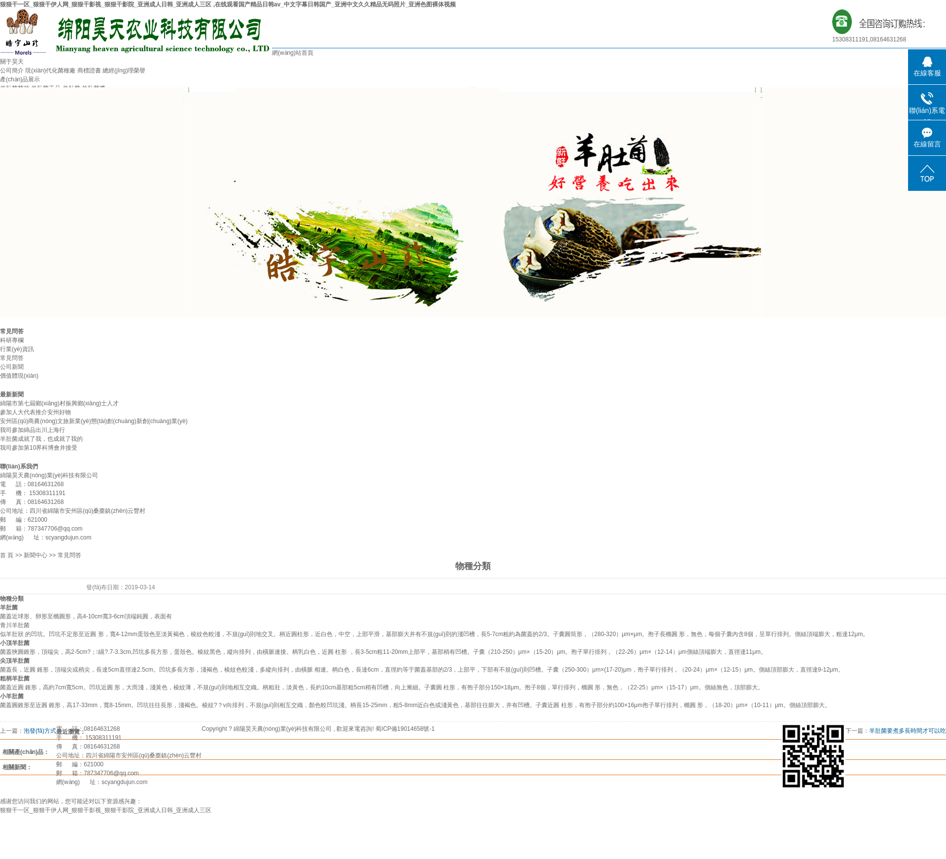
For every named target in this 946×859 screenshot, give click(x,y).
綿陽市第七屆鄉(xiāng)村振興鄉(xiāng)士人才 (59, 403)
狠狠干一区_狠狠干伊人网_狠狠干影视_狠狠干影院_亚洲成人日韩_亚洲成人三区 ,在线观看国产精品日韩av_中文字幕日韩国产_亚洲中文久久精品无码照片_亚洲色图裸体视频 (228, 4)
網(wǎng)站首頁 (292, 52)
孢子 (654, 634)
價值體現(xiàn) (19, 375)
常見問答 (12, 358)
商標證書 (89, 70)
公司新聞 (12, 366)
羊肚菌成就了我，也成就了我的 (41, 438)
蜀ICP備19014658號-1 (405, 728)
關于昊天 (12, 61)
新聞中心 (35, 555)
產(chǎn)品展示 (20, 79)
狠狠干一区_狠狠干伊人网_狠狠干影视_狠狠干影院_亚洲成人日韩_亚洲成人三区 (105, 810)
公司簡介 (12, 70)
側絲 (801, 634)
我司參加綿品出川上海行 (32, 430)
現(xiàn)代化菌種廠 (50, 70)
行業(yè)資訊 (17, 349)
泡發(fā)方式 (40, 730)
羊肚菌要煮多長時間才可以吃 (907, 730)
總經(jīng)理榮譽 (123, 70)
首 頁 (6, 555)
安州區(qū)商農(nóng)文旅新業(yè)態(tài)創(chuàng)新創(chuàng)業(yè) (94, 421)
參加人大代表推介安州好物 (35, 412)
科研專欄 (12, 340)
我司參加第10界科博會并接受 (38, 447)
